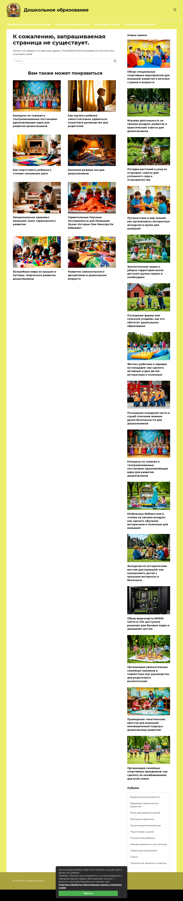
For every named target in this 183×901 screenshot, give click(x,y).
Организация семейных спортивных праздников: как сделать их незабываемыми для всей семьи (147, 773)
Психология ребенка (142, 838)
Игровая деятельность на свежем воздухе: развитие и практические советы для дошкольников (147, 125)
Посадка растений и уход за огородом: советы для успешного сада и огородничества (147, 174)
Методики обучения (142, 819)
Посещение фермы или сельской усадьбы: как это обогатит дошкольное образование (146, 320)
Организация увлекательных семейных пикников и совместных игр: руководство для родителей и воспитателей (148, 674)
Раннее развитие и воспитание (148, 844)
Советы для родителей (139, 24)
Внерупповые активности (145, 797)
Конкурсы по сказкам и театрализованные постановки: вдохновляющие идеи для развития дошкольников (35, 121)
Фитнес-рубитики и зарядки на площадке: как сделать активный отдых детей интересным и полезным (147, 369)
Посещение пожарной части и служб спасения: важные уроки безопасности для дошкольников (148, 418)
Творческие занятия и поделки (148, 863)
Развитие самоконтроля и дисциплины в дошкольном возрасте (87, 275)
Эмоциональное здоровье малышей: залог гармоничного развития (34, 221)
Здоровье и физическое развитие (29, 24)
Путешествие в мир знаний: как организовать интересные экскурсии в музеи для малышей (148, 223)
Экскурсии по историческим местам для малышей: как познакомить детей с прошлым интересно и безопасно (147, 573)
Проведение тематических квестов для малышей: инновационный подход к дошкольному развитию (146, 724)
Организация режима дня (145, 825)
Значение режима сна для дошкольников (86, 172)
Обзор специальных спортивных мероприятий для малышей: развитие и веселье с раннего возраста (148, 77)
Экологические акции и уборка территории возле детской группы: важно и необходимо (145, 272)
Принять (88, 893)
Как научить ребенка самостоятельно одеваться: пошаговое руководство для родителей (88, 121)
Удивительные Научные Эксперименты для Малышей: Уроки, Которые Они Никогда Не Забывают (90, 222)
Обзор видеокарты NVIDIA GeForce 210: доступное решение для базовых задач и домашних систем (148, 623)
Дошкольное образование (56, 10)
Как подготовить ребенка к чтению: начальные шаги (32, 172)
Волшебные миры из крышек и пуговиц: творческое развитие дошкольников (34, 275)
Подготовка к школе (106, 24)
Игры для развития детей (72, 24)
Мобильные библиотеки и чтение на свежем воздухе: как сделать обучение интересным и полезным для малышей (147, 520)
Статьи (134, 856)
